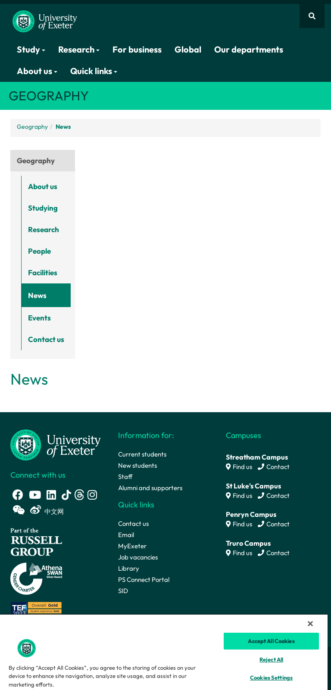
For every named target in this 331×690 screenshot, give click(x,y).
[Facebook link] (17, 494)
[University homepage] (55, 444)
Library (128, 568)
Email (126, 535)
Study (31, 49)
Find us (239, 467)
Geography (32, 127)
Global (188, 49)
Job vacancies (138, 557)
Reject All (271, 659)
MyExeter (132, 546)
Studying (43, 207)
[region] (164, 652)
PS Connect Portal (143, 579)
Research (79, 49)
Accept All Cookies (271, 640)
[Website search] (312, 16)
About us (37, 70)
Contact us (46, 339)
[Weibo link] (35, 509)
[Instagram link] (92, 494)
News (37, 295)
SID (123, 591)
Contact (274, 467)
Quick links (93, 70)
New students (137, 465)
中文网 (54, 511)
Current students (142, 454)
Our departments (248, 49)
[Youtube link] (35, 494)
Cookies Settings (271, 677)
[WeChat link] (18, 509)
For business (137, 49)
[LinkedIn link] (51, 494)
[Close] (310, 623)
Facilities (42, 272)
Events (39, 317)
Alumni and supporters (150, 488)
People (39, 250)
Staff (125, 476)
